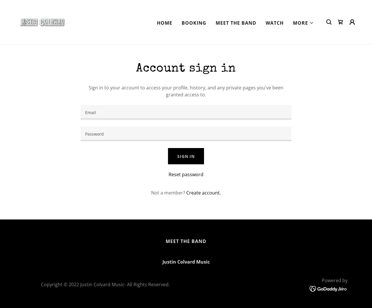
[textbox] (186, 112)
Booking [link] (194, 23)
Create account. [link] (203, 193)
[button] (303, 22)
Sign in (186, 156)
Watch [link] (275, 23)
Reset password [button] (186, 174)
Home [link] (164, 23)
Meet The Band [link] (236, 23)
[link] (42, 21)
